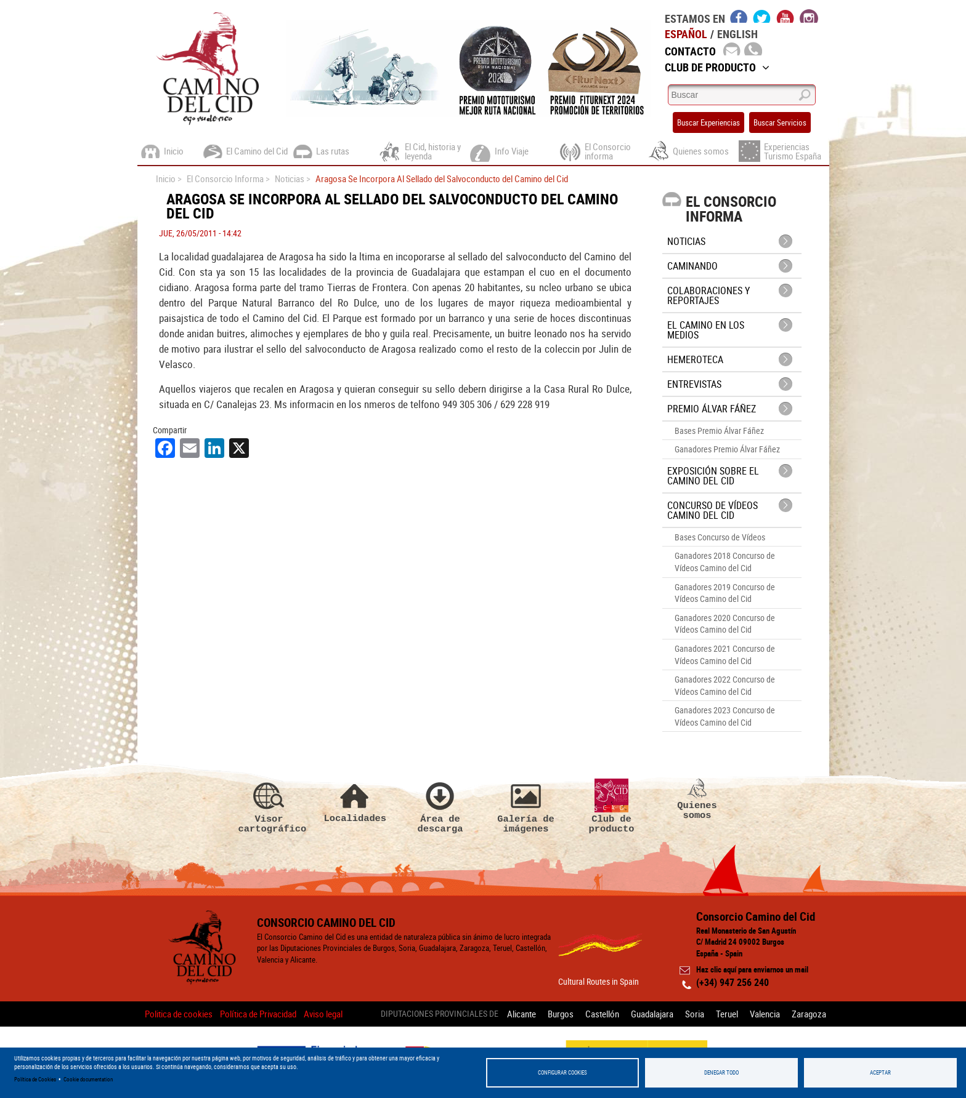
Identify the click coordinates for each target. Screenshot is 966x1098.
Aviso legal (323, 1014)
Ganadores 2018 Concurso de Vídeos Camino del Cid (725, 562)
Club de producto (612, 806)
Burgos (561, 1014)
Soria (694, 1014)
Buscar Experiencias (708, 122)
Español (686, 33)
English (737, 33)
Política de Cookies (35, 1079)
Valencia (765, 1014)
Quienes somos (697, 799)
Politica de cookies (179, 1014)
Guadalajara (652, 1014)
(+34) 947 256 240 (732, 982)
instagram (809, 16)
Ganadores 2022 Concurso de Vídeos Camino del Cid (725, 685)
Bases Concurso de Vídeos (720, 537)
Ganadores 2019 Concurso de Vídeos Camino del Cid (725, 593)
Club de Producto (717, 67)
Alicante (521, 1014)
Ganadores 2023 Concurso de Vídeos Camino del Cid (725, 716)
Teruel (727, 1014)
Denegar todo (721, 1072)
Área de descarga (440, 806)
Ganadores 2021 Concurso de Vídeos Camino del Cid (725, 655)
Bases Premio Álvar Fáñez (719, 430)
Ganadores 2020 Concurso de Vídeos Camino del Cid (725, 624)
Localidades (355, 801)
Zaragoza (809, 1014)
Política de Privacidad (258, 1014)
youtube (785, 16)
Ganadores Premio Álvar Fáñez (727, 449)
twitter (762, 16)
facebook (739, 16)
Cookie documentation (88, 1079)
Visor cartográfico (269, 806)
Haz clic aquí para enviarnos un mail (752, 969)
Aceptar (880, 1072)
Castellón (602, 1014)
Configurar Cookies (562, 1072)
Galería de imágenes (526, 806)
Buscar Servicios (779, 122)
